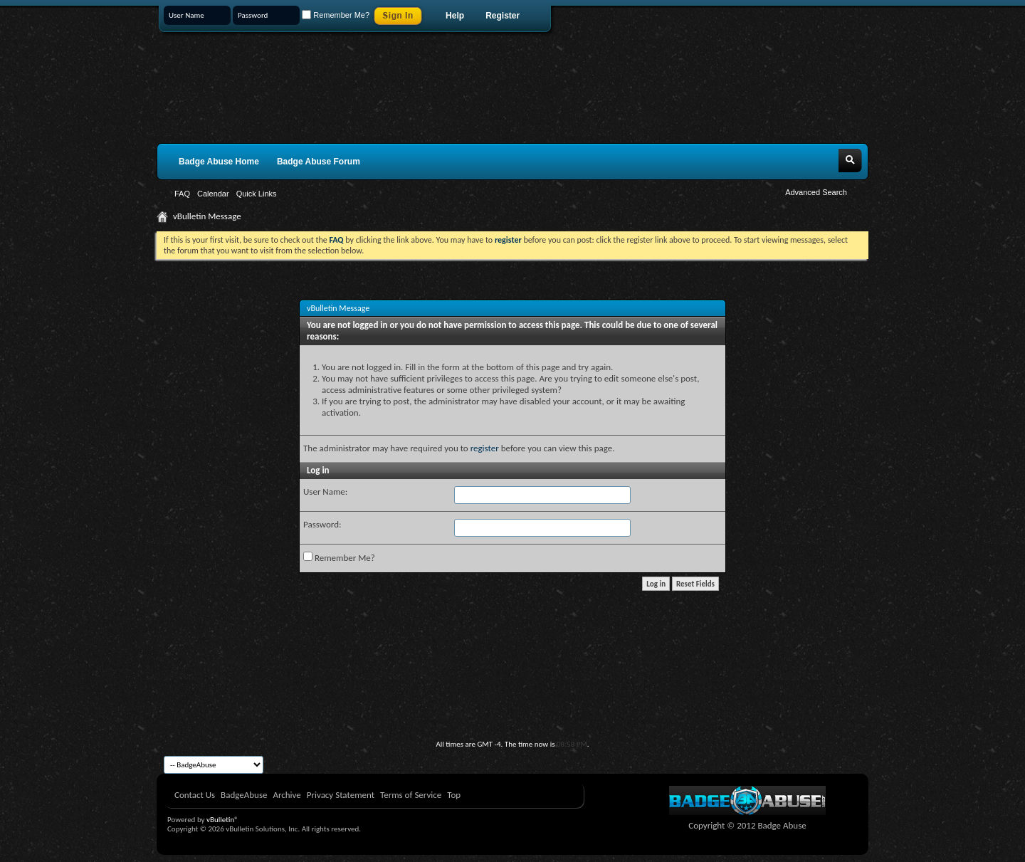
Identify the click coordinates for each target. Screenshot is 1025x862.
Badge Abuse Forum (318, 162)
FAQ (182, 193)
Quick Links (256, 193)
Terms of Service (410, 794)
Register (502, 16)
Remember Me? (335, 15)
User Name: (325, 491)
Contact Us (194, 794)
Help (455, 16)
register (485, 448)
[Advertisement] (512, 700)
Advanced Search (816, 192)
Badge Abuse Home (219, 162)
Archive (286, 794)
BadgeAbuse (244, 794)
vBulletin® (222, 819)
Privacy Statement (340, 794)
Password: (322, 524)
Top (454, 794)
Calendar (213, 193)
